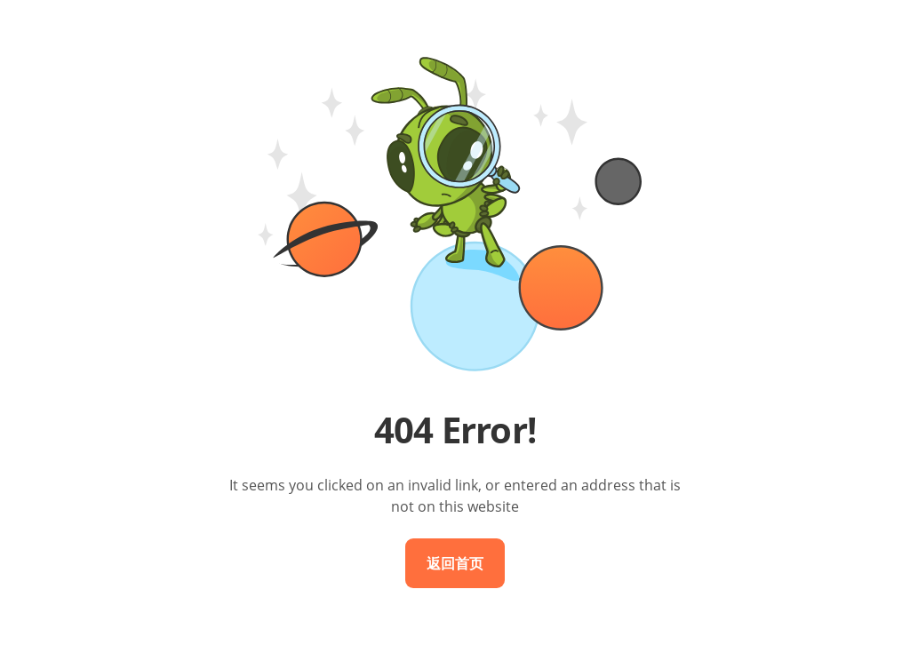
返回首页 (455, 563)
